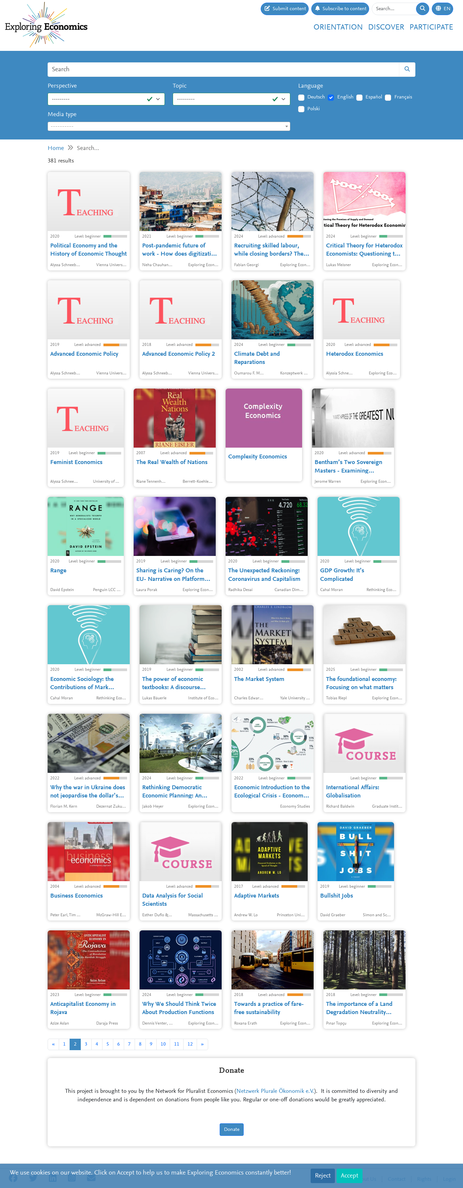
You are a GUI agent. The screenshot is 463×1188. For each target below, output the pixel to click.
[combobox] (169, 126)
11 (176, 1044)
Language (310, 86)
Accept (349, 1176)
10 (163, 1044)
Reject (323, 1176)
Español (373, 97)
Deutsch (316, 97)
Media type (62, 115)
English (345, 97)
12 (190, 1044)
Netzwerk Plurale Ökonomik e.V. (275, 1091)
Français (403, 97)
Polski (313, 109)
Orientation (338, 28)
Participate (431, 28)
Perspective (62, 86)
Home (56, 148)
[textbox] (169, 126)
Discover (386, 28)
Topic (180, 86)
